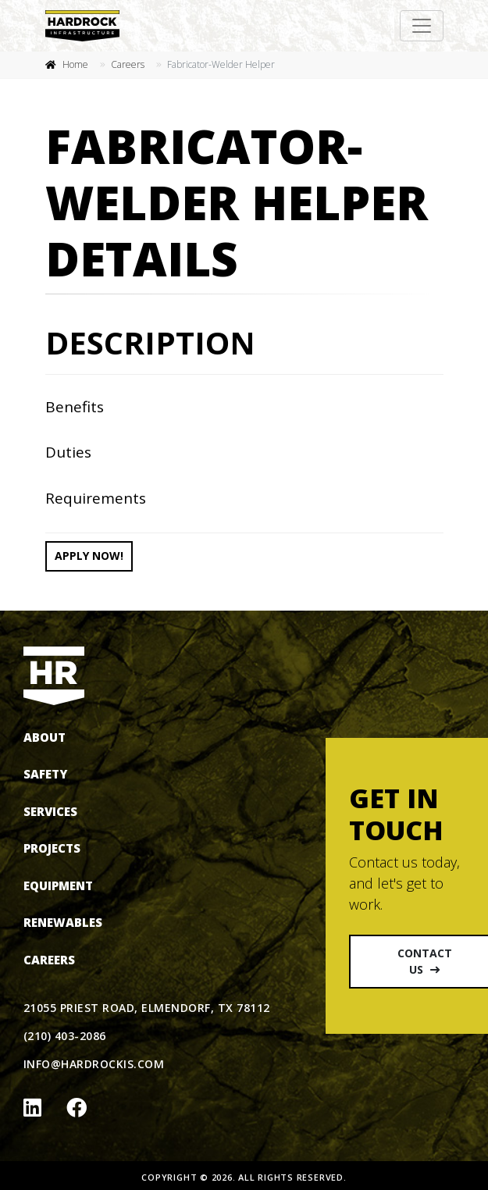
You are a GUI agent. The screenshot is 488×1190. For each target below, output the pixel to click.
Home (75, 64)
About (44, 737)
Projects (51, 848)
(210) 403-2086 (64, 1035)
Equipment (58, 885)
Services (50, 811)
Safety (45, 774)
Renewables (62, 922)
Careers (127, 64)
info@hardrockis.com (93, 1063)
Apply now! (89, 555)
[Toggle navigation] (421, 25)
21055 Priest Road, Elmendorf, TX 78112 (146, 1007)
